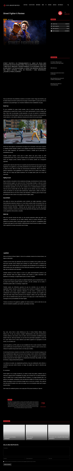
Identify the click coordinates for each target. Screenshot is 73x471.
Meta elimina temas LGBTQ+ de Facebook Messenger (56, 84)
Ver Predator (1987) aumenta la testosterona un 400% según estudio (57, 62)
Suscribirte (67, 30)
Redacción (67, 14)
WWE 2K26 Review (54, 68)
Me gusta (67, 23)
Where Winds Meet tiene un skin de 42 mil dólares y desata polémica (57, 79)
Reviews (5, 19)
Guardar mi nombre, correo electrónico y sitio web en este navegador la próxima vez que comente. (20, 461)
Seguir (68, 26)
